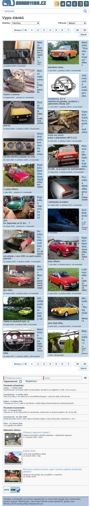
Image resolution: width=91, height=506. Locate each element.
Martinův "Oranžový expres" (85, 51)
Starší (83, 34)
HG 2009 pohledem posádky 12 (40, 308)
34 (77, 30)
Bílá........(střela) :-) (84, 337)
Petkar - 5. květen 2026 (13, 401)
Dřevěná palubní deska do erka (40, 144)
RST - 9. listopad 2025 (13, 410)
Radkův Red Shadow (84, 244)
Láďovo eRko (84, 274)
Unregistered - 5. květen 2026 (16, 395)
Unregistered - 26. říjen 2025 (15, 417)
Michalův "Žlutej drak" (84, 307)
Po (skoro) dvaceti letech (40, 240)
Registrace (31, 381)
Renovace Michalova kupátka (84, 156)
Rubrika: (21, 23)
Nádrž (39, 44)
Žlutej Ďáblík (40, 107)
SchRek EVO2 (84, 215)
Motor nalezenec (40, 77)
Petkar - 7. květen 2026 (13, 388)
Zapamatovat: (13, 381)
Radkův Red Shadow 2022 (40, 172)
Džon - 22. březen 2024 (13, 423)
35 (85, 30)
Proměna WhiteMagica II (84, 186)
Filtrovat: (72, 23)
